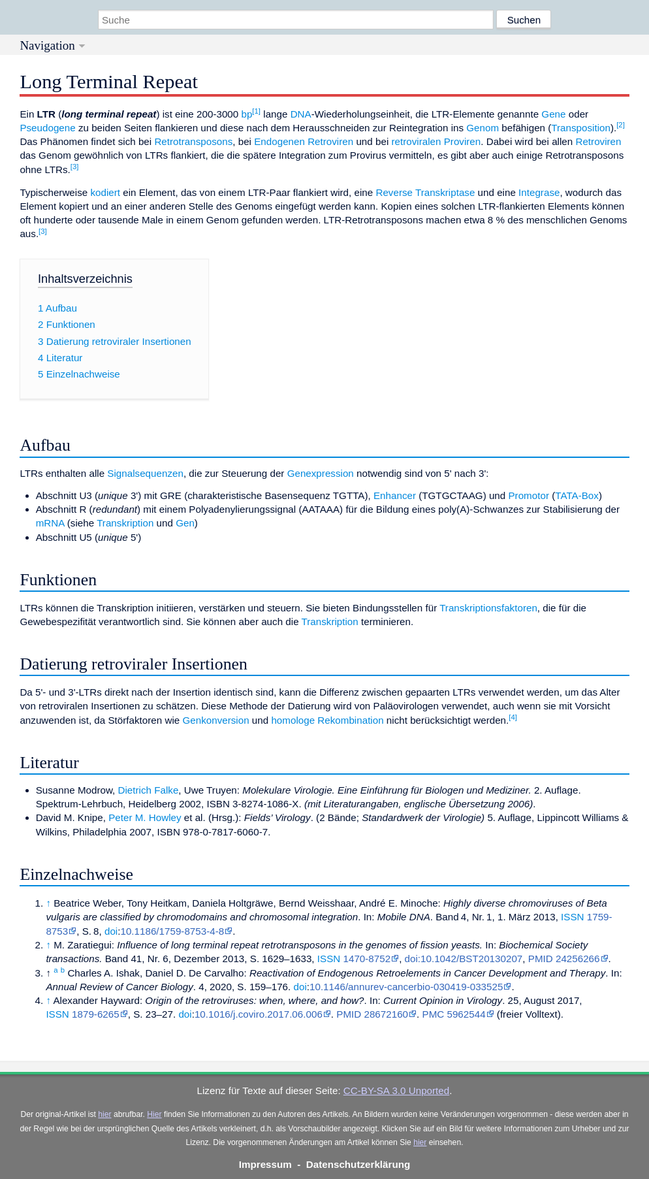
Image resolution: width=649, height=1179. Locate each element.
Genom (482, 127)
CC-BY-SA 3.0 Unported (396, 1090)
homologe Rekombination (327, 720)
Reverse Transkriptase (425, 192)
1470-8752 (366, 958)
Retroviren (598, 141)
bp (246, 114)
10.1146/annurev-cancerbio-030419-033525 (406, 986)
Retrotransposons (193, 141)
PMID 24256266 (564, 958)
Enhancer (394, 495)
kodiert (105, 192)
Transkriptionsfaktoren (488, 607)
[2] (620, 125)
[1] (256, 111)
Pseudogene (47, 127)
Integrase (539, 192)
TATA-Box (577, 495)
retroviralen (416, 141)
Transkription (125, 522)
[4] (513, 717)
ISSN (572, 916)
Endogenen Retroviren (303, 141)
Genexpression (320, 473)
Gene (553, 114)
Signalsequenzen (145, 473)
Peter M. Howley (144, 817)
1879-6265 (95, 1014)
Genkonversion (215, 720)
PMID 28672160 (372, 1014)
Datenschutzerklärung (358, 1164)
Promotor (528, 495)
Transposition (580, 127)
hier (104, 1114)
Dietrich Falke (148, 790)
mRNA (50, 522)
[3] (75, 166)
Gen (185, 522)
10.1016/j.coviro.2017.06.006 (259, 1014)
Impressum (265, 1164)
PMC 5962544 (454, 1014)
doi (111, 931)
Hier (154, 1114)
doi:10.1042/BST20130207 (464, 958)
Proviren (462, 141)
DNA (301, 114)
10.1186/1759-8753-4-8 (172, 931)
